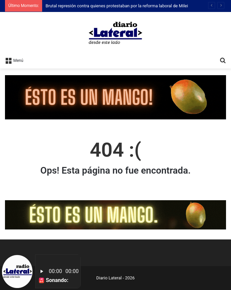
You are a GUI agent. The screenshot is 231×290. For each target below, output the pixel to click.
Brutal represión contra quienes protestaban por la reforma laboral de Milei (116, 5)
